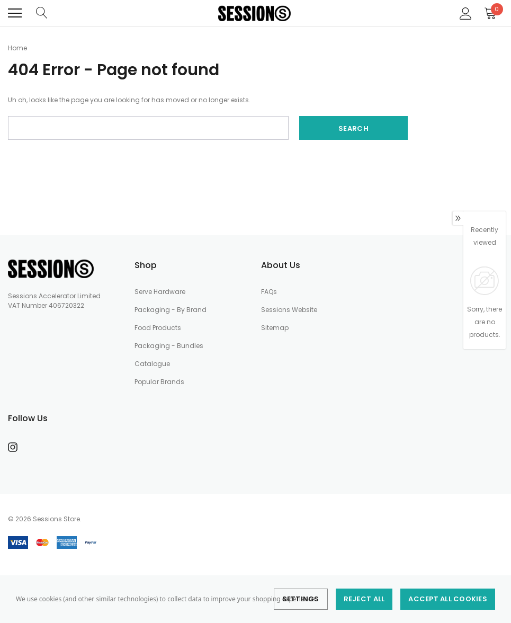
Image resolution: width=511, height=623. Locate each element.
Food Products (158, 327)
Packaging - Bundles (169, 345)
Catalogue (152, 363)
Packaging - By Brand (171, 309)
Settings (300, 599)
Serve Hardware (160, 291)
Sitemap (275, 327)
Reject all (364, 599)
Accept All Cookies (447, 599)
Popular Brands (159, 381)
